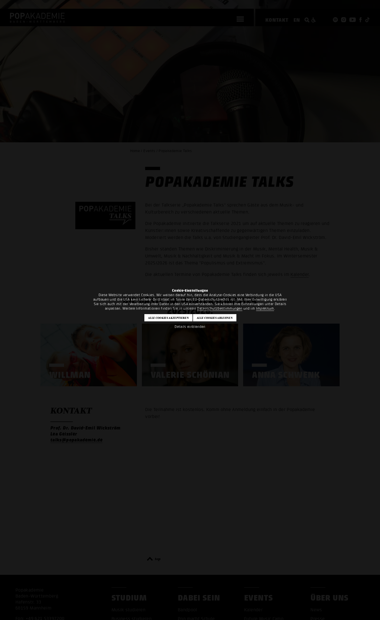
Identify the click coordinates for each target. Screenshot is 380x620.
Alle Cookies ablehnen (215, 318)
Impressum (265, 308)
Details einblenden (190, 327)
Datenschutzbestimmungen (219, 308)
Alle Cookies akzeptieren (168, 318)
